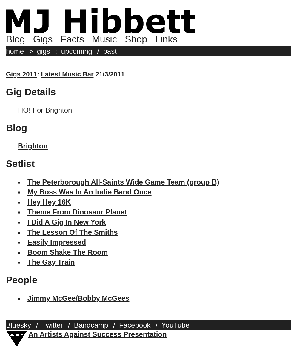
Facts (72, 39)
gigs (43, 51)
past (110, 51)
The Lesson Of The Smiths (72, 232)
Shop (136, 39)
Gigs (43, 39)
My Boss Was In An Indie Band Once (89, 192)
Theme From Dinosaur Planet (77, 212)
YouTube (175, 325)
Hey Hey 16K (49, 202)
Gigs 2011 (21, 74)
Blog (15, 39)
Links (166, 39)
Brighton (33, 146)
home (15, 51)
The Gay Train (51, 262)
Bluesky (18, 325)
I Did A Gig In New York (66, 222)
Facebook (134, 325)
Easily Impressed (56, 242)
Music (104, 39)
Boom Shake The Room (67, 252)
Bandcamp (91, 325)
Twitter (52, 325)
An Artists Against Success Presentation (97, 334)
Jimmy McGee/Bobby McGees (78, 298)
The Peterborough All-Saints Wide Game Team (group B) (123, 182)
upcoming (76, 51)
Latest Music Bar (67, 74)
